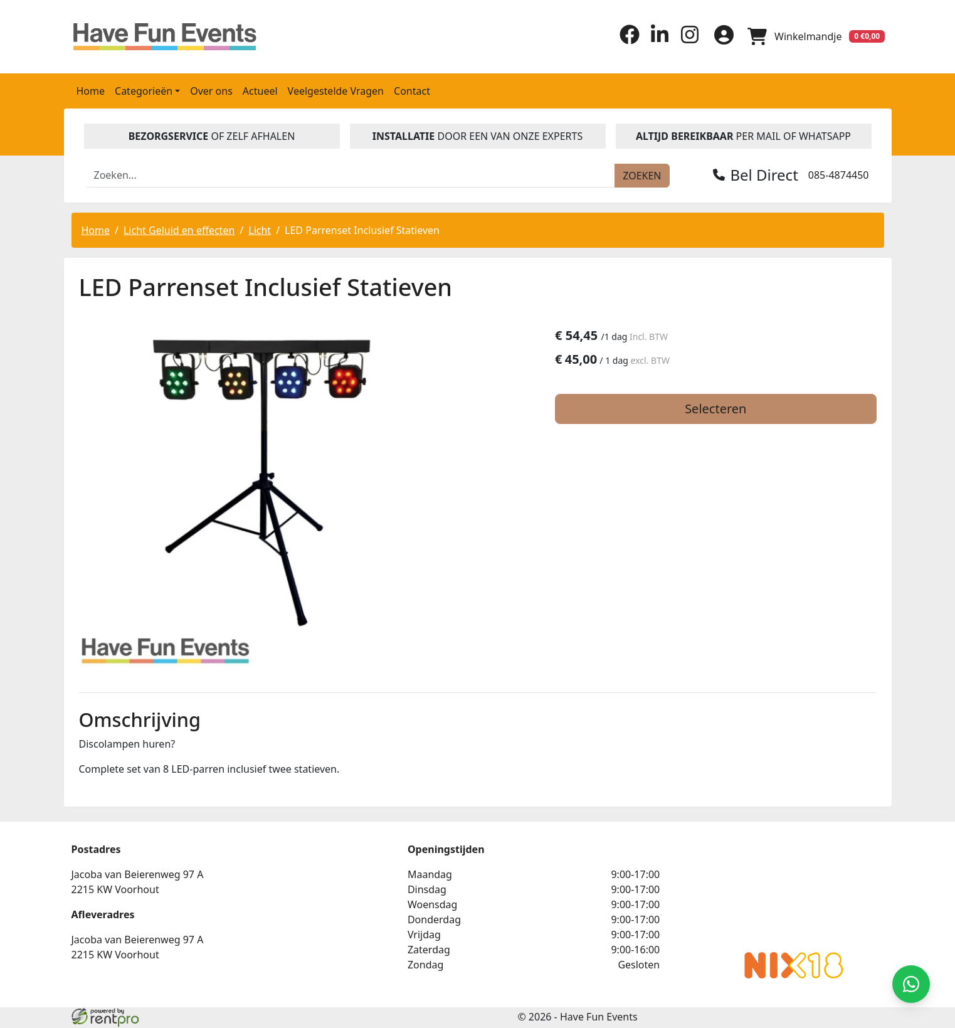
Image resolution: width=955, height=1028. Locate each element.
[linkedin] (656, 40)
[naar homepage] (167, 36)
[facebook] (626, 40)
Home (91, 90)
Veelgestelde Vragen (336, 90)
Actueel (260, 90)
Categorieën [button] (143, 90)
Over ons (211, 90)
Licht (259, 229)
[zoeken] (642, 174)
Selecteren (748, 409)
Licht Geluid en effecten (179, 229)
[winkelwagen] (815, 36)
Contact (412, 90)
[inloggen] (721, 36)
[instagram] (686, 40)
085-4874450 (838, 174)
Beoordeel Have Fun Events (663, 893)
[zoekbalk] (351, 174)
